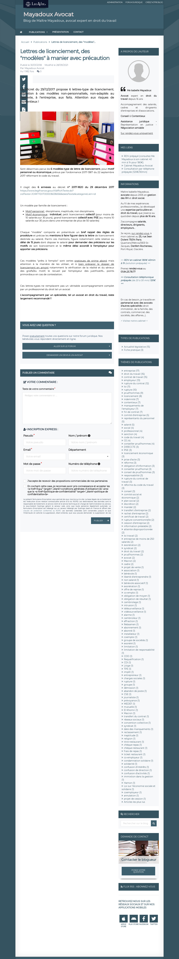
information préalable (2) (138, 526)
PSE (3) (128, 450)
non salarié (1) (131, 580)
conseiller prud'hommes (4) (139, 443)
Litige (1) (128, 665)
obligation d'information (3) (139, 466)
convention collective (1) (137, 722)
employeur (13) (132, 380)
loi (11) (127, 386)
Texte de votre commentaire (38, 389)
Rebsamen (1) (131, 624)
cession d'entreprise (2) (136, 523)
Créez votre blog (154, 2)
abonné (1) (129, 630)
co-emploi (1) (131, 592)
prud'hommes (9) (133, 393)
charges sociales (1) (134, 678)
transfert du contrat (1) (136, 716)
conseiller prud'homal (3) (138, 469)
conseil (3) (129, 491)
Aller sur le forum (83, 346)
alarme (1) (129, 614)
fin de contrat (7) (133, 412)
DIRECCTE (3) (131, 446)
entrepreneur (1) (133, 675)
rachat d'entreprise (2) (136, 513)
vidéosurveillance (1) (135, 611)
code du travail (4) (134, 437)
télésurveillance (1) (134, 608)
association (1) (131, 570)
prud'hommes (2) (133, 554)
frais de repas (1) (133, 751)
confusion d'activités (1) (137, 773)
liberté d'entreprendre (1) (137, 576)
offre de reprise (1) (134, 589)
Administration (114, 2)
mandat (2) (130, 507)
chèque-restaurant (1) (135, 748)
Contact (78, 32)
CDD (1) (128, 656)
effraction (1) (131, 621)
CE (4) (127, 440)
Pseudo (28, 435)
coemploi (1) (130, 637)
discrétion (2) (131, 504)
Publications (37, 32)
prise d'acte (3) (132, 459)
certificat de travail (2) (136, 516)
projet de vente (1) (134, 567)
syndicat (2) (130, 548)
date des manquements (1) (138, 729)
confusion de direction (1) (138, 770)
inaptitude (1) (131, 735)
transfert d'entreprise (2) (137, 510)
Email (26, 449)
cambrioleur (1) (132, 618)
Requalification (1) (134, 659)
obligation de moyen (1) (137, 595)
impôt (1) (129, 672)
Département (77, 449)
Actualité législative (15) (137, 346)
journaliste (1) (131, 697)
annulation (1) (131, 795)
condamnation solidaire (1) (138, 760)
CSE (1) (127, 694)
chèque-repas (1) (133, 744)
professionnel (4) (133, 431)
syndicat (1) (130, 726)
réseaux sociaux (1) (134, 719)
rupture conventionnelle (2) (139, 519)
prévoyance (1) (132, 700)
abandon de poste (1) (135, 691)
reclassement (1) (133, 732)
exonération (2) (132, 545)
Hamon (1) (129, 782)
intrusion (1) (130, 605)
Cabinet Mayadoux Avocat (138, 165)
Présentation (60, 32)
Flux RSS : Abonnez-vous (139, 886)
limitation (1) (131, 646)
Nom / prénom (79, 435)
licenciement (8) (133, 396)
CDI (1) (127, 662)
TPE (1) (127, 668)
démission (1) (131, 687)
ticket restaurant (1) (134, 754)
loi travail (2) (131, 535)
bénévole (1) (130, 573)
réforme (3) (130, 462)
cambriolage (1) (132, 602)
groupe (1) (129, 684)
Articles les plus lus (134, 802)
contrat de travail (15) (135, 377)
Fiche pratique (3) (133, 350)
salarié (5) (129, 424)
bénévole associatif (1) (136, 583)
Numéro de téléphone (84, 463)
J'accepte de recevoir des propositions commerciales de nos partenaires (67, 481)
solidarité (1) (130, 763)
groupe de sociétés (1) (136, 640)
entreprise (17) (131, 370)
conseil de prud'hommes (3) (139, 472)
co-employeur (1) (133, 757)
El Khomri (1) (131, 710)
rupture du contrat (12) (136, 383)
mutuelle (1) (130, 706)
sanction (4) (130, 434)
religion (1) (129, 738)
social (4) (129, 427)
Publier (102, 520)
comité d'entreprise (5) (136, 415)
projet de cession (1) (135, 798)
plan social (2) (131, 500)
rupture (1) (129, 681)
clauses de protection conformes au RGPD (42, 511)
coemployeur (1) (133, 792)
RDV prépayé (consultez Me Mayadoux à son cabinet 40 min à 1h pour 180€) (138, 159)
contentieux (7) (132, 402)
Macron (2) (130, 561)
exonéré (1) (130, 643)
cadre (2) (129, 564)
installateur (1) (131, 634)
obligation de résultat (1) (137, 599)
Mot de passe (31, 463)
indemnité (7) (131, 399)
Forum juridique (133, 2)
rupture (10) (130, 389)
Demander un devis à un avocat (79, 355)
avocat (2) (129, 557)
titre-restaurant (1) (134, 741)
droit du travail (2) (134, 551)
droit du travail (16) (134, 373)
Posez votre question (138, 871)
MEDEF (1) (129, 703)
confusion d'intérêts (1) (136, 767)
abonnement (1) (132, 627)
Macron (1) (129, 713)
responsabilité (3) (133, 475)
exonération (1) (132, 586)
